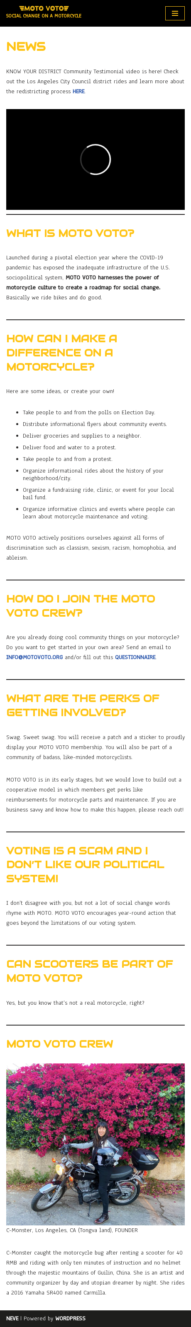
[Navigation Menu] (175, 13)
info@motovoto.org (34, 657)
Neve (12, 1318)
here (78, 91)
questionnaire (135, 657)
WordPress (70, 1318)
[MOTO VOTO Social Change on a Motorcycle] (43, 13)
